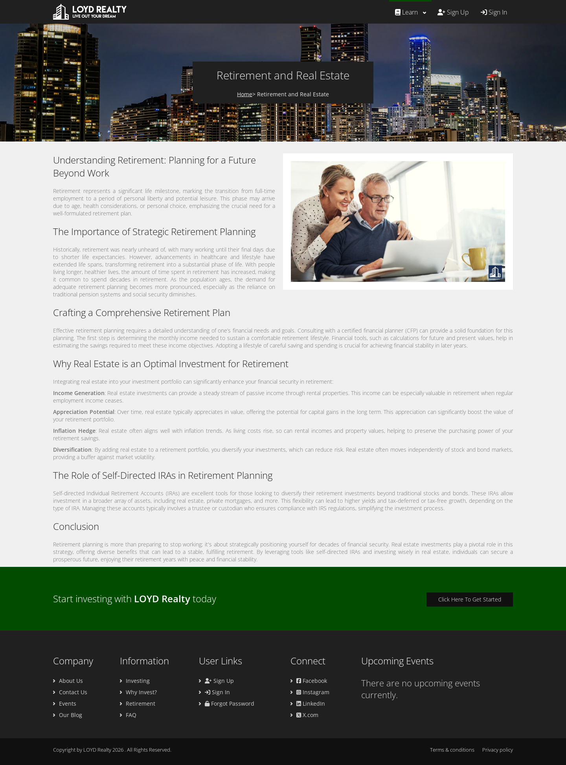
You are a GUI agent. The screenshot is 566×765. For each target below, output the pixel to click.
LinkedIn (310, 703)
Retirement (140, 703)
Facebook (311, 680)
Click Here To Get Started (469, 599)
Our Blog (70, 715)
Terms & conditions (452, 749)
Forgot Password (229, 703)
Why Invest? (141, 692)
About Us (71, 680)
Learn (406, 12)
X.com (307, 715)
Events (67, 703)
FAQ (131, 715)
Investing (138, 680)
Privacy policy (497, 749)
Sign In (494, 12)
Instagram (312, 692)
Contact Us (73, 692)
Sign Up (453, 12)
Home (244, 94)
